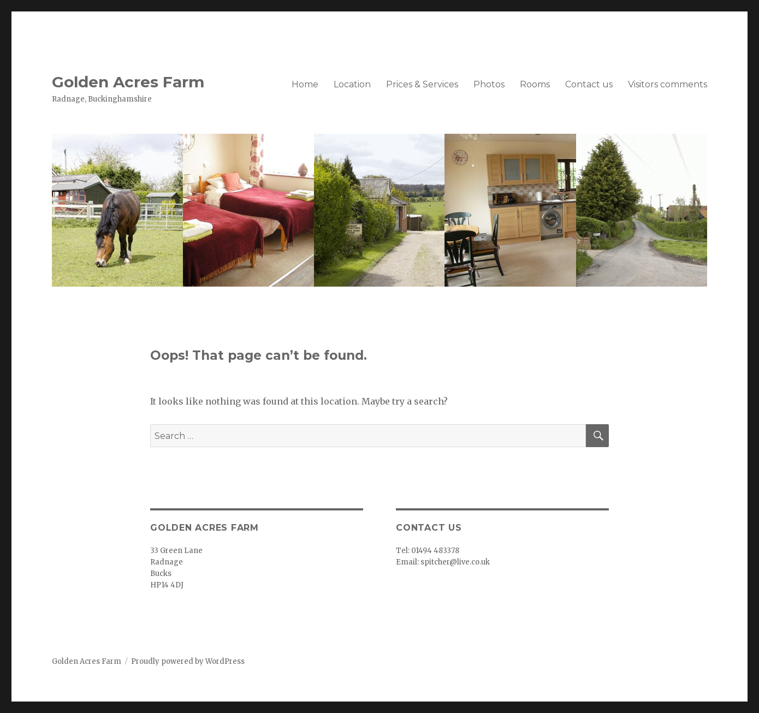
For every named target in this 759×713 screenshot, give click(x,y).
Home (305, 84)
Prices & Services (422, 84)
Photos (489, 84)
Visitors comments (667, 84)
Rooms (535, 84)
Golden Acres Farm (128, 82)
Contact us (589, 84)
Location (352, 84)
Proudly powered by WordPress (188, 661)
